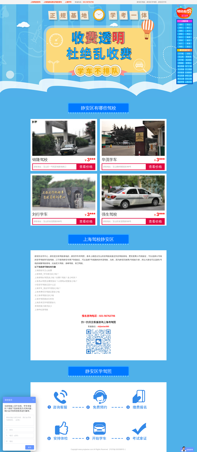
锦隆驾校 (40, 159)
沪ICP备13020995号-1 (117, 449)
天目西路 (181, 69)
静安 (181, 34)
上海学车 (68, 2)
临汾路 (188, 60)
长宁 (188, 31)
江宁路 (180, 54)
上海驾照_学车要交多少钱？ (47, 274)
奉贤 (181, 47)
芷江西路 (188, 69)
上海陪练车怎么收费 (43, 270)
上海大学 (188, 82)
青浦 (188, 43)
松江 (181, 43)
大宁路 (180, 60)
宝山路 (180, 57)
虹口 (181, 37)
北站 (188, 54)
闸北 (188, 34)
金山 (188, 47)
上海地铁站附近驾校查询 (53, 2)
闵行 (181, 28)
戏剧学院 (181, 82)
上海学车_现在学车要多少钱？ (48, 288)
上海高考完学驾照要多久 (45, 302)
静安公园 (188, 76)
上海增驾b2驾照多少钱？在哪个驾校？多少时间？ (56, 277)
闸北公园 (181, 79)
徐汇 (188, 28)
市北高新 (181, 76)
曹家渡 (188, 57)
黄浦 (181, 40)
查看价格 (86, 167)
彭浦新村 (188, 72)
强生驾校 (109, 214)
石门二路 (188, 66)
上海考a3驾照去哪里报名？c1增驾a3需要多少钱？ (56, 281)
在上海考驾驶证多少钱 (44, 295)
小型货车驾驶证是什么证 (45, 285)
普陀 (181, 31)
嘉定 (188, 40)
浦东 (181, 24)
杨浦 (188, 37)
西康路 (180, 63)
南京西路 (181, 66)
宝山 (188, 24)
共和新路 (181, 72)
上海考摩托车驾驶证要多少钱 (47, 292)
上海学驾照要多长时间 (44, 299)
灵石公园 (188, 79)
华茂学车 (109, 159)
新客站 (188, 63)
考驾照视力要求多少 (43, 306)
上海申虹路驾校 (41, 310)
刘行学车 (40, 214)
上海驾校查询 (35, 2)
